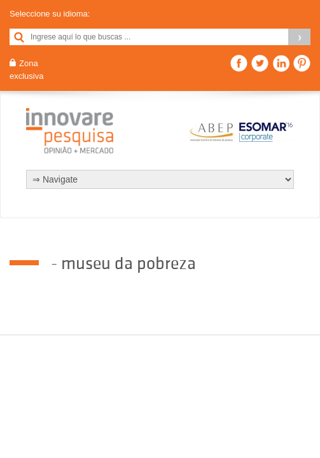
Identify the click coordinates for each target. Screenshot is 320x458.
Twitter (259, 63)
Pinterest (301, 63)
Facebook (238, 63)
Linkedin (280, 63)
